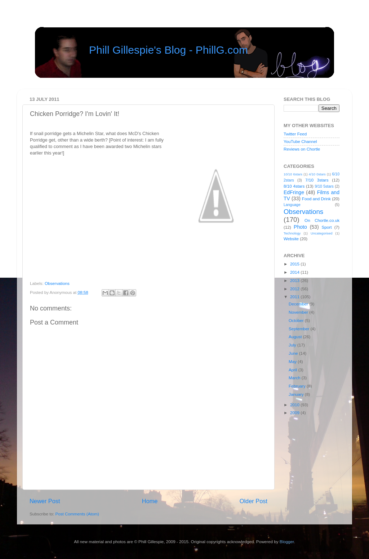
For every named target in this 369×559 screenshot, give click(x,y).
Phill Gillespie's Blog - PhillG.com (168, 50)
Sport (327, 227)
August (296, 336)
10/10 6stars (293, 174)
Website (291, 238)
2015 (295, 263)
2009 (295, 412)
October (297, 320)
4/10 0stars (317, 174)
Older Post (253, 501)
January (297, 394)
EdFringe (294, 192)
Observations (57, 283)
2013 (295, 280)
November (299, 312)
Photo (300, 227)
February (298, 386)
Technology (292, 233)
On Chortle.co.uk (321, 220)
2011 (295, 296)
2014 (295, 272)
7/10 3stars (316, 180)
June (294, 353)
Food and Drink (316, 198)
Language (292, 204)
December (299, 303)
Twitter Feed (295, 133)
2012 (295, 288)
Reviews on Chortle (302, 149)
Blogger (287, 541)
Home (150, 501)
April (293, 369)
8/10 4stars (294, 186)
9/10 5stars (324, 186)
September (299, 328)
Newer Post (45, 501)
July (293, 345)
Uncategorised (321, 233)
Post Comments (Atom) (77, 513)
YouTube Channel (300, 141)
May (293, 361)
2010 (295, 404)
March (295, 377)
